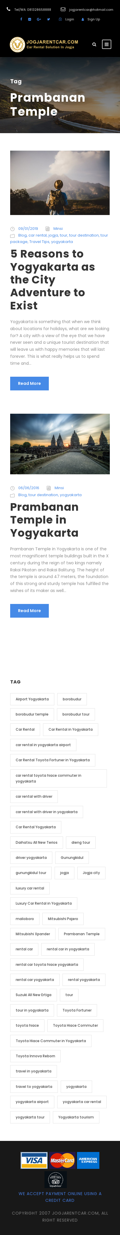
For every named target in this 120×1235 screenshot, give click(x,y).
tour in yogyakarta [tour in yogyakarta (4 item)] (32, 1010)
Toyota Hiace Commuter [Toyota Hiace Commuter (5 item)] (75, 1025)
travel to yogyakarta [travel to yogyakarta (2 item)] (34, 1086)
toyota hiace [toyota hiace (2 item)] (27, 1025)
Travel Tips (39, 241)
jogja (53, 235)
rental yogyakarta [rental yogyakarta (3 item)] (84, 979)
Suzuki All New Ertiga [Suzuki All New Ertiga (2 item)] (33, 994)
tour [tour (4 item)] (69, 994)
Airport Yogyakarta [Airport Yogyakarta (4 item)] (32, 699)
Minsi (58, 228)
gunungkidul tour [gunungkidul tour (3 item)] (31, 872)
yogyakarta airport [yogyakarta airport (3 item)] (32, 1101)
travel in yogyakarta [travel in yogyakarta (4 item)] (33, 1071)
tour (63, 235)
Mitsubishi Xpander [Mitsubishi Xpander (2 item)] (33, 933)
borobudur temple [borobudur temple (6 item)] (32, 714)
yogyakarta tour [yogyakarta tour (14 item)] (30, 1117)
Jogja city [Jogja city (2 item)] (91, 872)
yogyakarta (62, 241)
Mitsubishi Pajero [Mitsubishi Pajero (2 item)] (63, 918)
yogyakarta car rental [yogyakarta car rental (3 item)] (82, 1101)
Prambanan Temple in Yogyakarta (44, 519)
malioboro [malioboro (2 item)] (25, 918)
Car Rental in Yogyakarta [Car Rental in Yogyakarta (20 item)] (71, 729)
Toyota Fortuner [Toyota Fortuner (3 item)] (77, 1010)
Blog (22, 235)
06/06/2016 (28, 488)
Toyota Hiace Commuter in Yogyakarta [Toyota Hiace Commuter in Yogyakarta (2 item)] (51, 1040)
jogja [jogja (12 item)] (64, 872)
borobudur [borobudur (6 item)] (72, 699)
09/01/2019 (28, 228)
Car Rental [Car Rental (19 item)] (25, 729)
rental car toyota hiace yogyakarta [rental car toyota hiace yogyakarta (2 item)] (47, 964)
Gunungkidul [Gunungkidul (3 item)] (72, 857)
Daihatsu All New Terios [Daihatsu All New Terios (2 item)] (37, 842)
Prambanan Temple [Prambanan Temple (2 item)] (82, 933)
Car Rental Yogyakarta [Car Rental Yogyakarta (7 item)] (36, 826)
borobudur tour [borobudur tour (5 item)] (75, 714)
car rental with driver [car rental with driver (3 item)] (34, 796)
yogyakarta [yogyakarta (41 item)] (76, 1086)
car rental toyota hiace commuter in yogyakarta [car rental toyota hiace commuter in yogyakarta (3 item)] (48, 778)
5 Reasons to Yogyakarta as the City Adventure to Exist (52, 279)
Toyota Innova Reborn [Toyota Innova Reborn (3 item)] (35, 1055)
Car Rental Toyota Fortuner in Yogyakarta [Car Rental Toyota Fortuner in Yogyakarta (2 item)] (53, 759)
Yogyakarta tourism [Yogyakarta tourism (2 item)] (76, 1117)
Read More (29, 383)
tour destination (84, 235)
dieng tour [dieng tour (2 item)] (80, 842)
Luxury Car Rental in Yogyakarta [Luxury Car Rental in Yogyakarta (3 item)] (44, 903)
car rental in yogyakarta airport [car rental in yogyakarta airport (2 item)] (43, 744)
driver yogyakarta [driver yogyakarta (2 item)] (31, 857)
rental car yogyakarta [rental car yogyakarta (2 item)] (35, 979)
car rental (37, 235)
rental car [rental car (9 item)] (24, 949)
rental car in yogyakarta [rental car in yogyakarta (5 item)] (68, 949)
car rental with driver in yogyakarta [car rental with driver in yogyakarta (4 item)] (47, 811)
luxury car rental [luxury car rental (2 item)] (30, 888)
